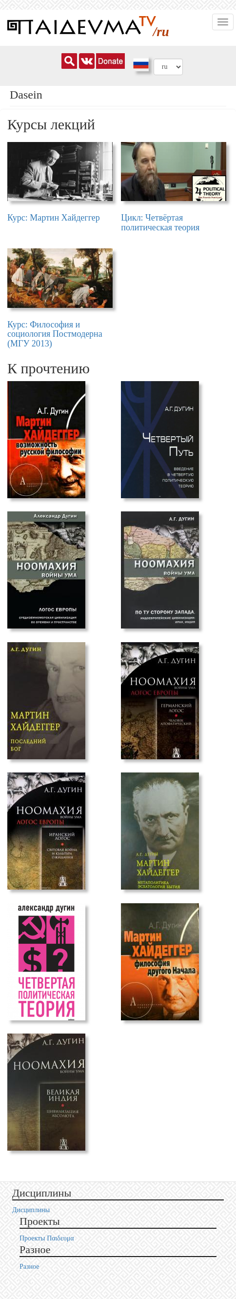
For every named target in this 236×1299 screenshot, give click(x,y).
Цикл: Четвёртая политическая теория (160, 222)
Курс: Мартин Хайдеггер (53, 218)
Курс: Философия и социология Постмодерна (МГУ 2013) (54, 334)
